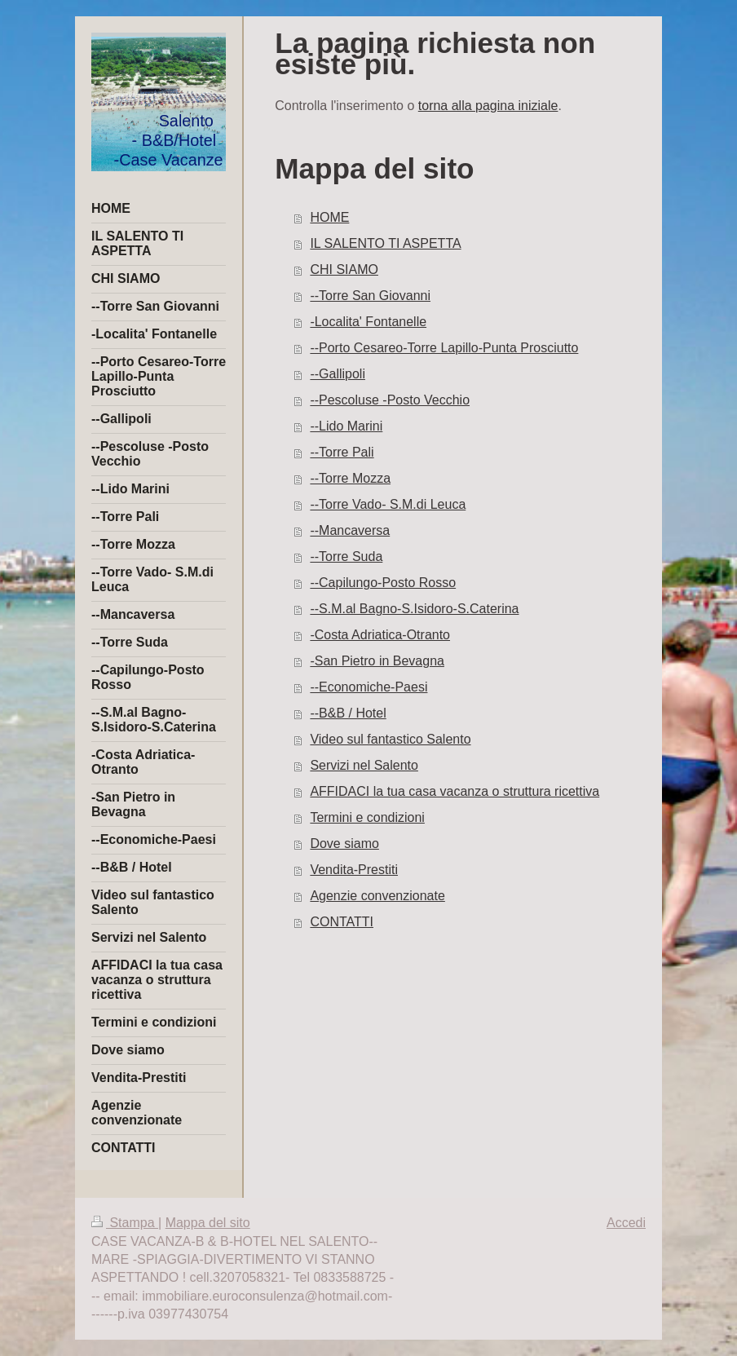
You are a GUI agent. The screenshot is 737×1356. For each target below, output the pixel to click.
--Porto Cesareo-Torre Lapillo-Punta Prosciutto (444, 348)
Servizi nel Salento (364, 765)
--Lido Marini (346, 426)
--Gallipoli (337, 374)
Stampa (124, 1223)
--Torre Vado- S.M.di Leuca (388, 504)
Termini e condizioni (367, 817)
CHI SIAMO (344, 269)
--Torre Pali (341, 452)
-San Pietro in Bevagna (377, 661)
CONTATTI (341, 922)
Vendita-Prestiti (354, 870)
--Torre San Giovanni (370, 296)
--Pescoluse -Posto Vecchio (390, 400)
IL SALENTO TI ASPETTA (385, 243)
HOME (329, 217)
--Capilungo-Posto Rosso (383, 583)
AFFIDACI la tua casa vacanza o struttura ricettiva (454, 791)
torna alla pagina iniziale (488, 106)
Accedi (626, 1223)
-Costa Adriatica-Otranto (380, 635)
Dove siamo (344, 843)
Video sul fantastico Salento (390, 739)
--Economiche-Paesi (368, 687)
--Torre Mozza (350, 478)
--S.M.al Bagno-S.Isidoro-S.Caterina (414, 609)
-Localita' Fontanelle (368, 322)
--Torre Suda (346, 556)
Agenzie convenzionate (377, 896)
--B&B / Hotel (348, 713)
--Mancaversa (350, 530)
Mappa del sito (207, 1223)
